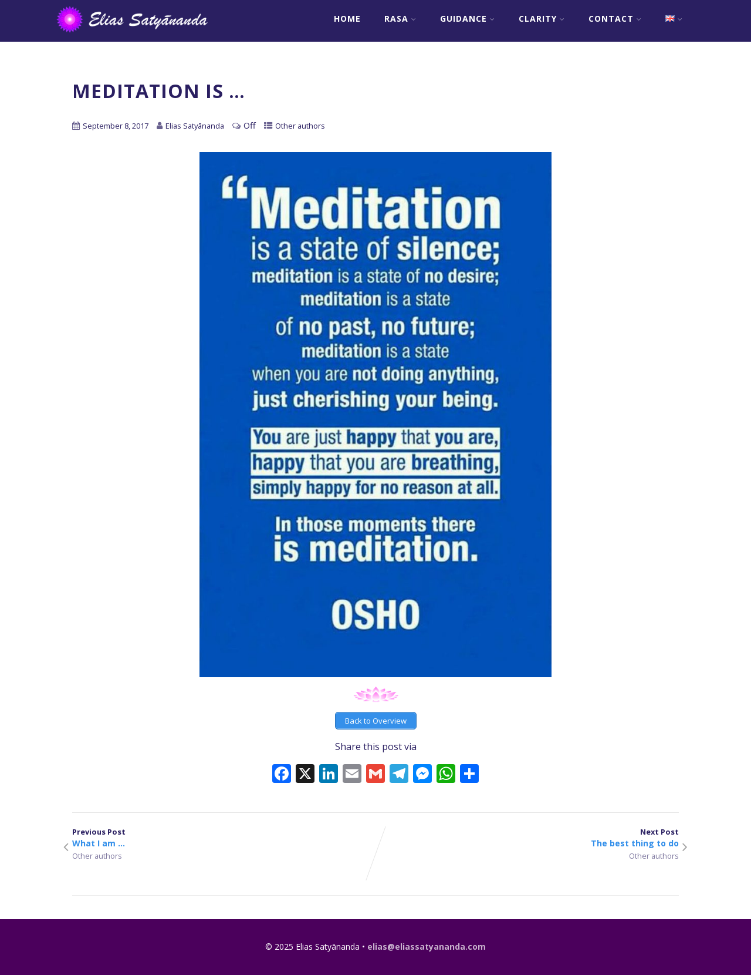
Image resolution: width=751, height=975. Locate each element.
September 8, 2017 (115, 125)
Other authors (300, 125)
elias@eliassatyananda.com (426, 946)
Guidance (467, 18)
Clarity (542, 18)
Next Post (527, 837)
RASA (400, 18)
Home (347, 18)
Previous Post (224, 837)
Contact (615, 18)
